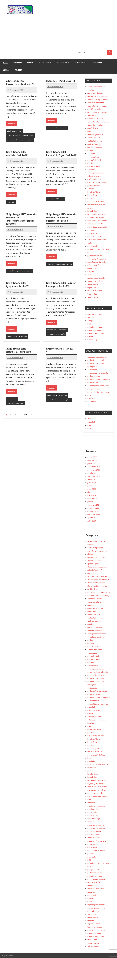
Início (5, 62)
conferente (91, 611)
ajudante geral (93, 563)
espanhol (91, 422)
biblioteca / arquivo (95, 118)
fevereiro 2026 (93, 460)
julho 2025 (91, 482)
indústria (10, 272)
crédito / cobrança (94, 147)
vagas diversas (93, 297)
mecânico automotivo (96, 806)
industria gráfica (93, 748)
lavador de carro (93, 774)
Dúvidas (6, 70)
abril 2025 (91, 492)
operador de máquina (25, 272)
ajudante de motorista (96, 557)
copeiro (90, 624)
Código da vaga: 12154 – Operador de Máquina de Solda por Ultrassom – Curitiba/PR (61, 218)
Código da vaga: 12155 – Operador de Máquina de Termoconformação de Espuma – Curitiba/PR (21, 220)
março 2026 (92, 457)
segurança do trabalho (96, 278)
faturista (90, 723)
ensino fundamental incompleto (59, 401)
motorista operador (95, 834)
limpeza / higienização (96, 214)
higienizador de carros (96, 735)
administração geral (15, 131)
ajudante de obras (94, 560)
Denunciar (17, 62)
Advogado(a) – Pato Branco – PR (60, 81)
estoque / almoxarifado (96, 182)
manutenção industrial (96, 790)
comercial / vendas (14, 136)
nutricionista (92, 844)
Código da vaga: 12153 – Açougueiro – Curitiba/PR (17, 285)
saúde (89, 275)
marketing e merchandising (98, 227)
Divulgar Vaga (45, 62)
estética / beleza (94, 179)
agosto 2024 (92, 517)
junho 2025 (92, 486)
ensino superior (13, 140)
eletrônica (91, 169)
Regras (30, 62)
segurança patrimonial (96, 281)
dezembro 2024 (93, 505)
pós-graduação (93, 389)
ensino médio (30, 136)
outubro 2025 (92, 473)
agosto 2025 (92, 479)
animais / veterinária (95, 102)
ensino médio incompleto (97, 373)
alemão (90, 418)
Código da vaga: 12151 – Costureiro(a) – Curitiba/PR (18, 352)
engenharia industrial (96, 675)
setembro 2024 (93, 514)
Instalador (91, 761)
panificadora (92, 857)
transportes (92, 294)
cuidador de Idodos (95, 630)
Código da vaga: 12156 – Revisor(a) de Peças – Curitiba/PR (61, 154)
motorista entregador (96, 828)
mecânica (91, 230)
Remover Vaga (80, 62)
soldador (90, 920)
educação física (93, 157)
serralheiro (91, 914)
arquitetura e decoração (97, 106)
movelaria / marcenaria (96, 236)
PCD (89, 324)
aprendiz (90, 317)
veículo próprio (93, 339)
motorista (11, 203)
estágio (90, 320)
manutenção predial (95, 224)
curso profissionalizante (97, 357)
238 (25, 416)
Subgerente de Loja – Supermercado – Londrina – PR (20, 82)
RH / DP (90, 271)
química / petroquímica (96, 259)
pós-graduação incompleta (98, 392)
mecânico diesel (93, 809)
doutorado (91, 401)
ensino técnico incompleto (98, 385)
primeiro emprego (94, 327)
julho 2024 (91, 521)
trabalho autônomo (95, 330)
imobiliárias (92, 195)
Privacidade (97, 62)
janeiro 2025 (92, 501)
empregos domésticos (96, 173)
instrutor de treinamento (97, 764)
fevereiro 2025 (93, 498)
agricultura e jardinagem (97, 96)
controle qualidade (94, 144)
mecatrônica (92, 812)
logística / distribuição (96, 217)
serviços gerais (93, 284)
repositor (91, 892)
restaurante (92, 895)
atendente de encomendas (98, 579)
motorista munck (94, 831)
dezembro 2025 (93, 466)
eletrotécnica (92, 665)
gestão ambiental (94, 185)
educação (91, 153)
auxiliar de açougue (95, 589)
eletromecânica (93, 166)
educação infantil (94, 160)
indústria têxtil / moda (55, 199)
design (90, 150)
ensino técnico (93, 382)
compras (90, 131)
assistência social (94, 109)
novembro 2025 (93, 470)
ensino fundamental (95, 360)
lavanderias (92, 211)
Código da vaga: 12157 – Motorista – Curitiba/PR (17, 154)
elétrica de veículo (94, 649)
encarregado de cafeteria (97, 672)
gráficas (90, 188)
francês (90, 425)
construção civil (93, 137)
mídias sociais (92, 233)
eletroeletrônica (93, 656)
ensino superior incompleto (98, 379)
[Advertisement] (58, 32)
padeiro (90, 853)
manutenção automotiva (97, 220)
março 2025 (92, 495)
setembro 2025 (93, 476)
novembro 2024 (93, 508)
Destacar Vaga (63, 62)
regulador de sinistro (95, 888)
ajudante (90, 554)
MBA (89, 395)
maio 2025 (91, 489)
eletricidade (92, 163)
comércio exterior (94, 128)
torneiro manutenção (96, 930)
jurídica (65, 128)
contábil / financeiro (95, 141)
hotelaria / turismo (94, 192)
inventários (91, 767)
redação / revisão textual (97, 262)
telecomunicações (94, 290)
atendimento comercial (96, 582)
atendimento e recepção (56, 336)
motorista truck (93, 837)
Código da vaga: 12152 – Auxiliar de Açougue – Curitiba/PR (61, 285)
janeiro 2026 (92, 463)
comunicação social (95, 134)
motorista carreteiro (95, 825)
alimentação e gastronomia (17, 338)
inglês (89, 428)
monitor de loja (93, 818)
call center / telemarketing (98, 122)
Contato (18, 70)
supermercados (28, 140)
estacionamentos (94, 176)
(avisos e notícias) (94, 314)
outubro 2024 (92, 511)
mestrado (91, 398)
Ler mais (10, 123)
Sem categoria (93, 911)
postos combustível (95, 255)
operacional (92, 246)
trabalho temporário (95, 333)
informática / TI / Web (96, 204)
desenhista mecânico (95, 637)
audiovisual (91, 115)
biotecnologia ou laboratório (98, 592)
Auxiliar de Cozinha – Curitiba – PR (60, 352)
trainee (90, 336)
